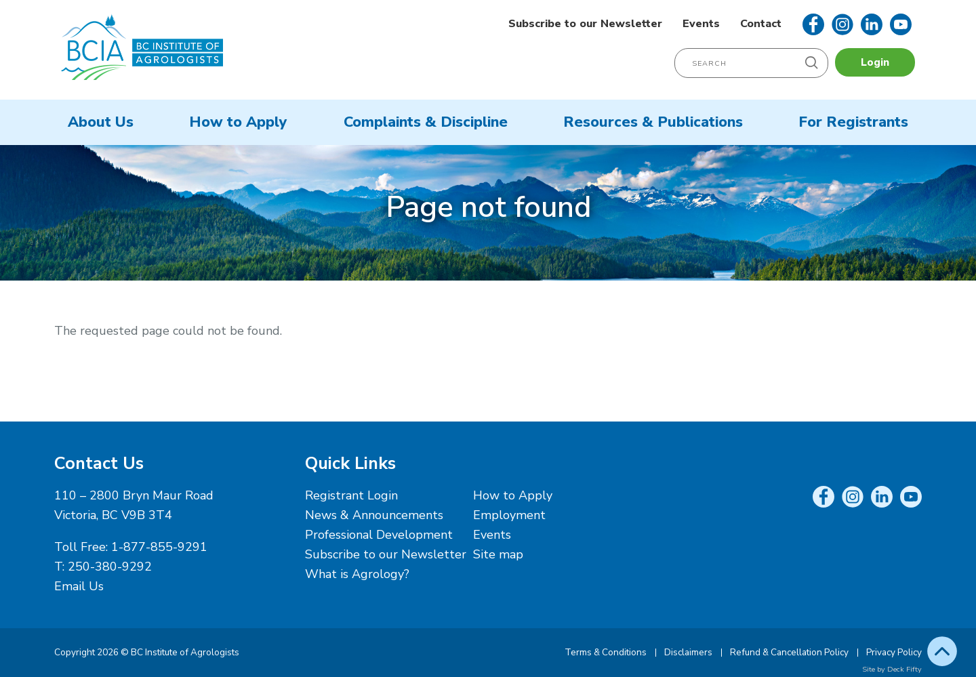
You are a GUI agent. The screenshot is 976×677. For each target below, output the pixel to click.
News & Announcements (374, 515)
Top (942, 651)
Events (701, 23)
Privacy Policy (894, 652)
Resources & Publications (653, 122)
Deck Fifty (904, 669)
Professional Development (379, 535)
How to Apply (238, 122)
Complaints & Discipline (426, 122)
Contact (760, 23)
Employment (509, 515)
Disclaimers (688, 652)
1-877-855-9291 (159, 547)
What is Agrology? (357, 574)
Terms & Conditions (606, 652)
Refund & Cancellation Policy (789, 652)
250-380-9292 (110, 566)
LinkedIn (871, 24)
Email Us (79, 586)
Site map (498, 554)
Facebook (813, 24)
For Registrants (853, 122)
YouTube (901, 24)
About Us (101, 122)
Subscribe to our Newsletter (585, 23)
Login (875, 62)
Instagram (842, 24)
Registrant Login (351, 495)
